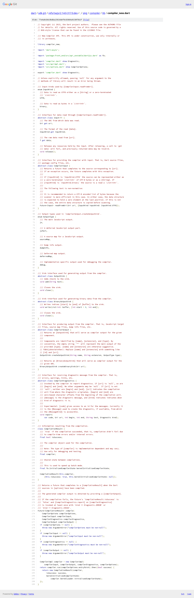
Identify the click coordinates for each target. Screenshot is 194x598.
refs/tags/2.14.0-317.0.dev (63, 13)
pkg (85, 13)
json (189, 594)
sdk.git (42, 13)
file (86, 20)
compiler (95, 13)
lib (103, 13)
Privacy (23, 594)
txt (182, 594)
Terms (31, 594)
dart (33, 13)
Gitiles (16, 594)
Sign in (188, 4)
